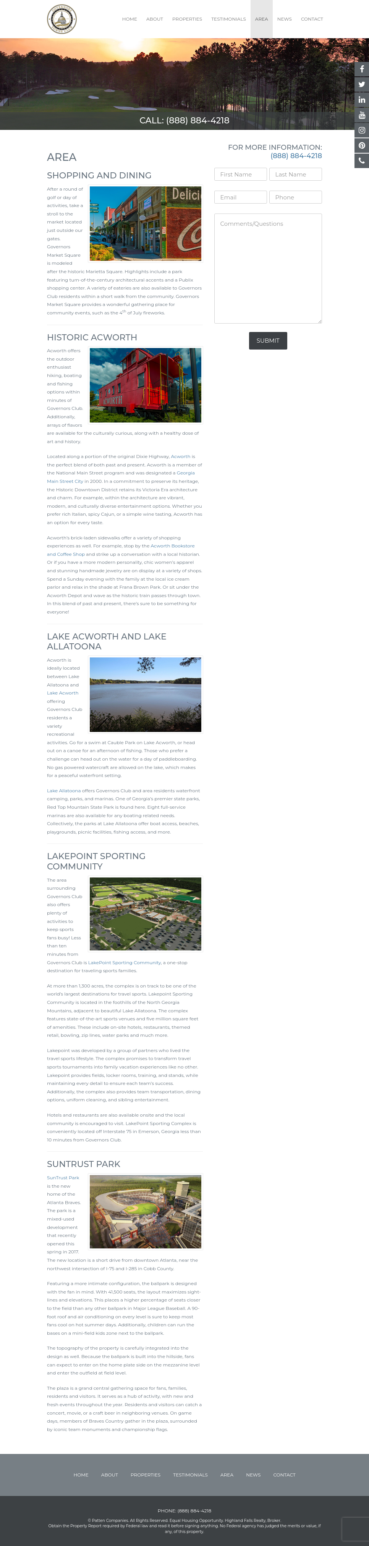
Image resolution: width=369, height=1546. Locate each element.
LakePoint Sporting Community (124, 962)
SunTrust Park (63, 1177)
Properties (187, 19)
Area (261, 19)
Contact (312, 19)
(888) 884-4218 (198, 120)
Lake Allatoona (64, 790)
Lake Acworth (63, 693)
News (284, 19)
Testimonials (228, 19)
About (154, 19)
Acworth (180, 456)
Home (129, 19)
